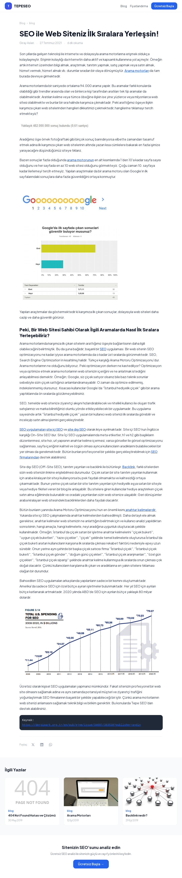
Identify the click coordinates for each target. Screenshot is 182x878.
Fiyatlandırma (139, 6)
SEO (103, 349)
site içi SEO (54, 429)
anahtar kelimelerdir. (140, 510)
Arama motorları (137, 70)
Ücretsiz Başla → (91, 864)
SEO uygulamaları (32, 429)
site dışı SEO (77, 429)
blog (32, 23)
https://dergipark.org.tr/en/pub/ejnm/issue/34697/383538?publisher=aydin (81, 725)
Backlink (128, 467)
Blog (124, 6)
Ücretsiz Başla (164, 6)
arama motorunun (80, 160)
